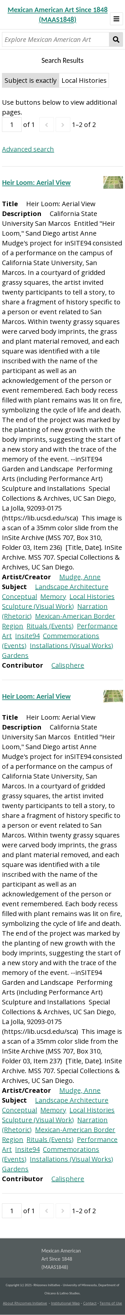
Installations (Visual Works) (71, 645)
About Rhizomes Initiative (25, 1303)
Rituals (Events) (50, 625)
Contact (90, 1303)
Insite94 (27, 635)
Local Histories (92, 596)
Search (116, 39)
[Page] (12, 124)
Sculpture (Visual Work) (38, 606)
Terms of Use (111, 1303)
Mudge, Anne (79, 576)
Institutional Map (65, 1303)
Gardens (15, 655)
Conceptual (19, 596)
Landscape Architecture (71, 586)
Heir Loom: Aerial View (36, 182)
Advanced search (28, 149)
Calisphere (67, 665)
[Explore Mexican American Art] (55, 39)
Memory (53, 596)
